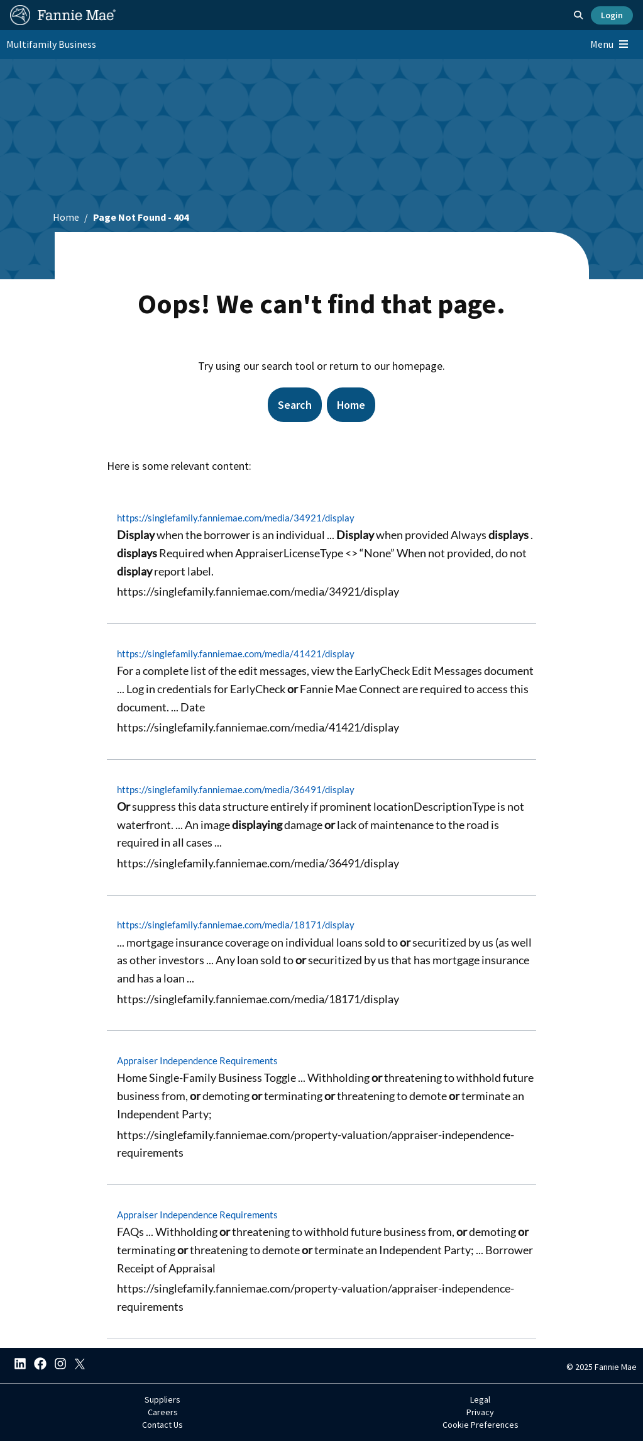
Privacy (480, 1412)
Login (612, 15)
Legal (480, 1399)
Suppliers (162, 1399)
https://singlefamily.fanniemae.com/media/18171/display (235, 924)
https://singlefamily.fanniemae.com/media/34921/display (235, 517)
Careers (163, 1412)
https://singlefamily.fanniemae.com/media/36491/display (235, 788)
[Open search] (578, 15)
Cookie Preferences (480, 1424)
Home (66, 217)
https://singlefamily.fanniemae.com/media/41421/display (235, 653)
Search (294, 405)
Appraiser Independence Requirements (197, 1060)
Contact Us (162, 1424)
